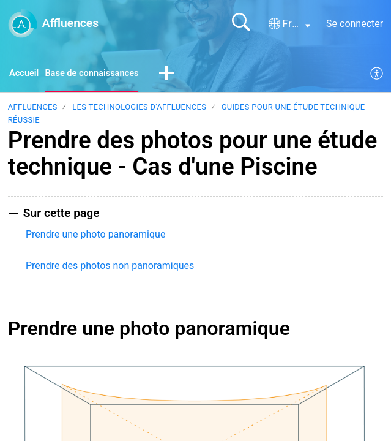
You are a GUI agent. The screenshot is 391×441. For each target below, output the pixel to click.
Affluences (33, 108)
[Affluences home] (22, 23)
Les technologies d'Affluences (139, 108)
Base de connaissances (99, 74)
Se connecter (354, 23)
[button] (289, 24)
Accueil (25, 74)
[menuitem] (377, 75)
